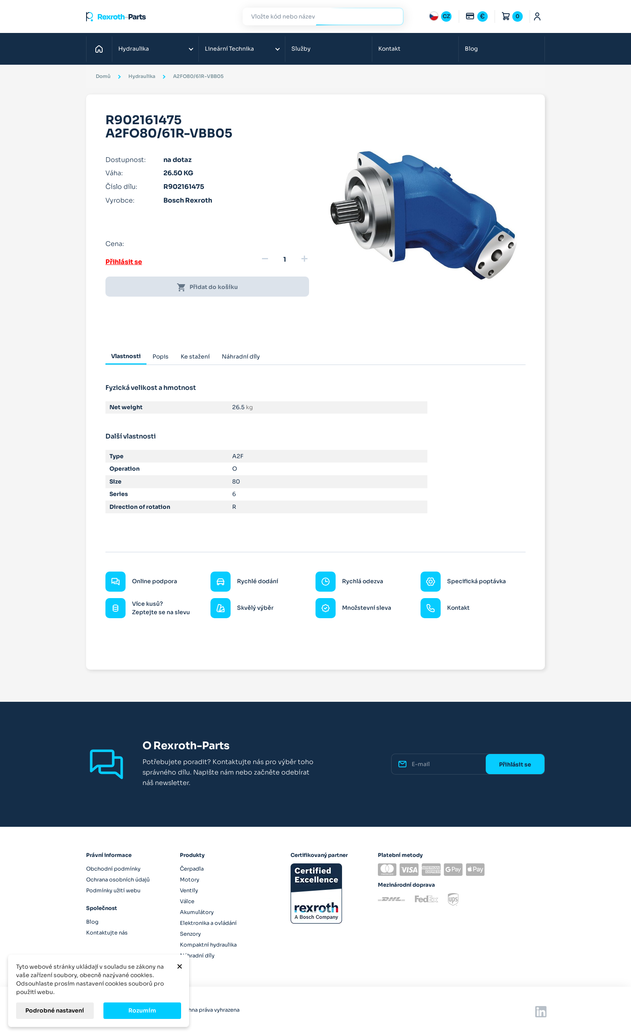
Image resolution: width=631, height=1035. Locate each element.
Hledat (392, 16)
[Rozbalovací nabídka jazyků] (440, 16)
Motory (189, 879)
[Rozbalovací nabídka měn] (476, 16)
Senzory (190, 933)
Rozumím (142, 1010)
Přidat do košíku (207, 287)
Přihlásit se (123, 262)
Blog (471, 48)
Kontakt (389, 48)
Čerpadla (192, 868)
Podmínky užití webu (113, 890)
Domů (101, 48)
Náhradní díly (197, 955)
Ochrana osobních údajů (118, 879)
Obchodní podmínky (113, 868)
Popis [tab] (161, 356)
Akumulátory (197, 912)
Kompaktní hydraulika (208, 944)
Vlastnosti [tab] (126, 356)
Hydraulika (133, 48)
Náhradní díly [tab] (241, 356)
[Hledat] (317, 16)
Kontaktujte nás (107, 932)
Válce (187, 901)
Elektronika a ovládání (208, 923)
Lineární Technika (229, 48)
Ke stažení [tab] (195, 356)
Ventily (189, 890)
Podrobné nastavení (54, 1010)
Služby (301, 48)
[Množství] (284, 259)
